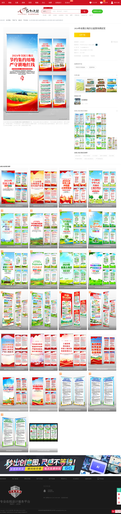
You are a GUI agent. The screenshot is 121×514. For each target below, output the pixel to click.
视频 (36, 2)
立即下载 (82, 35)
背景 (30, 2)
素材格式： (77, 44)
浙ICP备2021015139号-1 (20, 510)
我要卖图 (119, 490)
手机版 (101, 479)
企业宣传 (61, 15)
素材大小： (77, 52)
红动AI (68, 1)
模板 (9, 2)
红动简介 (76, 479)
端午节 (91, 15)
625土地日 (95, 155)
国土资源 (111, 155)
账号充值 (40, 479)
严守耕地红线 (99, 158)
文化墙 (55, 15)
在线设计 (58, 2)
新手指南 (52, 479)
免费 (50, 2)
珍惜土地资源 (86, 155)
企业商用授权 (85, 56)
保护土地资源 (103, 155)
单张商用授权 (77, 56)
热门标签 (15, 479)
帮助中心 (64, 479)
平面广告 (14, 20)
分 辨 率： (77, 47)
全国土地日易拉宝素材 (80, 111)
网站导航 (27, 479)
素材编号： (77, 42)
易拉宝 (20, 20)
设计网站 (8, 20)
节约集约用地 (78, 158)
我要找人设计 (97, 11)
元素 (16, 2)
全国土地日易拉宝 (88, 158)
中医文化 (77, 15)
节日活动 (25, 20)
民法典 (44, 15)
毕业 (67, 15)
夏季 (71, 15)
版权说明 (88, 479)
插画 (23, 2)
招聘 (50, 15)
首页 (3, 2)
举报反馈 (115, 42)
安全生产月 (84, 15)
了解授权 (92, 56)
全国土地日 (78, 155)
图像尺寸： (77, 50)
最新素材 (3, 479)
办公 (43, 2)
